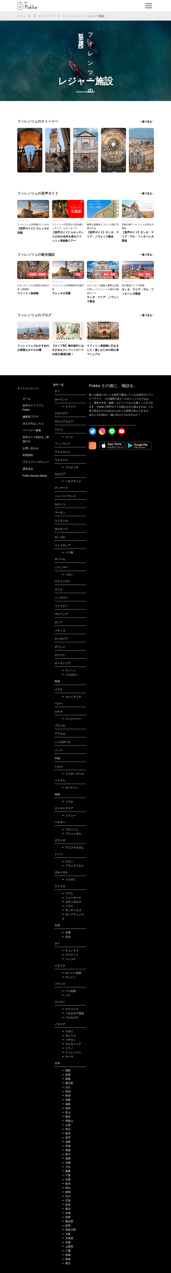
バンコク (69, 958)
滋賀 (66, 1141)
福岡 (66, 1158)
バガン (67, 574)
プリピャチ (70, 467)
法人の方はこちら (33, 423)
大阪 (66, 1233)
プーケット (70, 954)
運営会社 (28, 468)
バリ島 (67, 552)
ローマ (67, 1056)
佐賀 (66, 1074)
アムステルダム (73, 847)
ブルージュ (70, 829)
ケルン (67, 861)
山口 (66, 1087)
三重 (66, 1250)
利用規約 (28, 455)
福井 (66, 1108)
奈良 (66, 1204)
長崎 (66, 1254)
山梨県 (67, 1246)
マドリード (70, 1009)
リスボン (69, 879)
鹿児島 (67, 1083)
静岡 (66, 1192)
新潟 (66, 1208)
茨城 (66, 1212)
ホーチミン (70, 787)
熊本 (66, 1116)
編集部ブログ (31, 416)
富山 (66, 1112)
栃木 (66, 1183)
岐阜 (66, 1133)
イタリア (49, 16)
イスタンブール (73, 773)
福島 (66, 1103)
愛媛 (66, 1171)
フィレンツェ (71, 16)
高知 (66, 1091)
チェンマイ (70, 950)
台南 (66, 932)
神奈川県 (69, 1229)
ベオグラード (71, 481)
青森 (66, 1150)
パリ (66, 995)
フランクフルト (73, 865)
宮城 (66, 1145)
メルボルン (70, 674)
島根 (66, 1259)
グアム (67, 893)
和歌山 (67, 1120)
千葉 (66, 1175)
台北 (66, 936)
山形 (66, 1124)
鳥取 (66, 1078)
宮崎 (66, 1099)
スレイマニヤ (71, 696)
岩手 (66, 1137)
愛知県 (67, 1221)
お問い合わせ (31, 448)
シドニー (69, 815)
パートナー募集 (32, 430)
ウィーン (69, 670)
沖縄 (66, 1162)
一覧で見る (146, 121)
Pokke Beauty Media (35, 475)
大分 (66, 1166)
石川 (66, 1196)
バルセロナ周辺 (73, 1013)
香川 (66, 1154)
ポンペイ (69, 1035)
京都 (66, 1242)
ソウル (67, 801)
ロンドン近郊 (71, 972)
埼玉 (66, 1129)
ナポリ (67, 1031)
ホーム (21, 16)
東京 (66, 1263)
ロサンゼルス (71, 901)
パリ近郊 (69, 990)
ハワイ (67, 905)
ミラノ (67, 1048)
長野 (66, 1217)
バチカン (69, 1039)
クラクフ (69, 406)
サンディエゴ (71, 910)
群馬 (66, 1225)
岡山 (66, 1187)
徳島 (66, 1070)
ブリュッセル (71, 833)
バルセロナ (70, 1017)
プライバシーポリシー (36, 461)
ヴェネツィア (71, 1043)
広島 (66, 1200)
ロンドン (69, 977)
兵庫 (66, 1179)
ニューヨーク (71, 897)
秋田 (66, 1095)
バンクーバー (71, 718)
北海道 (67, 1238)
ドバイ (67, 436)
